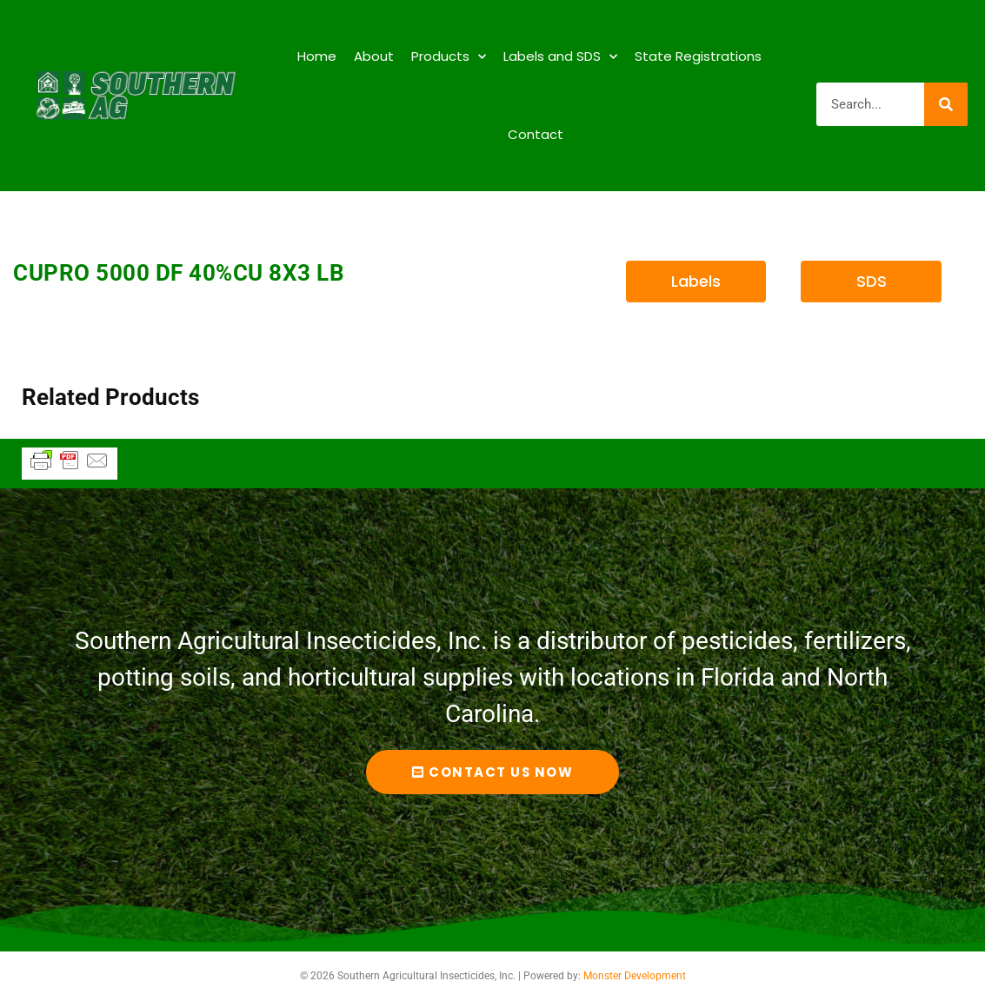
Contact (535, 134)
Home (316, 56)
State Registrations (698, 56)
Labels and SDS (560, 56)
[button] (696, 281)
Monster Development (634, 976)
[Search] (946, 104)
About (374, 56)
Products (448, 56)
